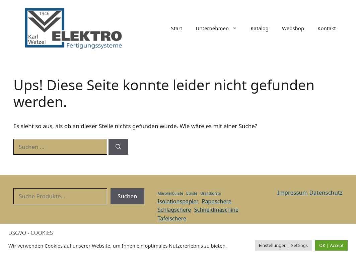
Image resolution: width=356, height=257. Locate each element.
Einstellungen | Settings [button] (283, 245)
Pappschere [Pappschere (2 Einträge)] (216, 201)
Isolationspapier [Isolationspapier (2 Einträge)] (178, 201)
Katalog (260, 28)
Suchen (127, 196)
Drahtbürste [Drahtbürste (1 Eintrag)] (210, 193)
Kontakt (326, 28)
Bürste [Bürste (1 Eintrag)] (191, 193)
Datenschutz (326, 192)
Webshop (293, 28)
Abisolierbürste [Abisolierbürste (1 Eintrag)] (170, 193)
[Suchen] (118, 147)
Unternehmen (220, 28)
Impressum (292, 192)
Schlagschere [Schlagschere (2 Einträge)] (174, 209)
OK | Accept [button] (331, 245)
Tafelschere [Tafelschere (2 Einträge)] (172, 218)
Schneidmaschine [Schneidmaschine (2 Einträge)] (216, 209)
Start (177, 28)
